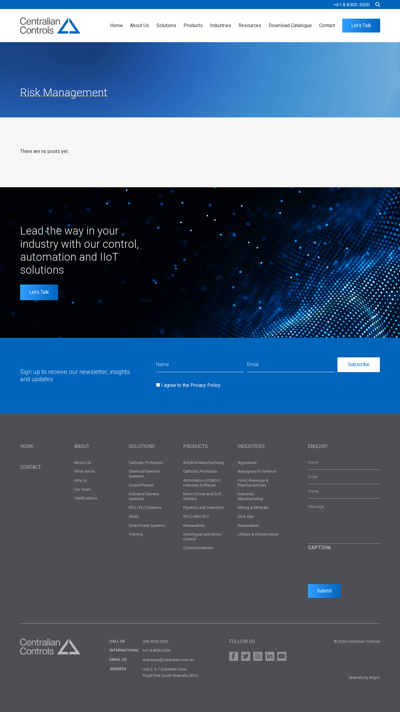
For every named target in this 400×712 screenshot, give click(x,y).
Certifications (85, 498)
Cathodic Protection (146, 462)
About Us (139, 25)
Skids (134, 516)
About (81, 446)
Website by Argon (364, 677)
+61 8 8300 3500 (352, 5)
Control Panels (141, 485)
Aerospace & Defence (257, 471)
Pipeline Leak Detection (203, 507)
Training (136, 534)
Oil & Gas (246, 516)
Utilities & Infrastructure (258, 534)
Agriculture (247, 462)
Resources (249, 25)
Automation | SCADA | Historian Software (202, 482)
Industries (220, 25)
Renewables (194, 525)
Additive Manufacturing (203, 462)
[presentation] (353, 565)
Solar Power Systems (147, 525)
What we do (84, 471)
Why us (80, 480)
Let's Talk (39, 292)
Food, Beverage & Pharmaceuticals (253, 482)
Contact (327, 25)
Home (116, 25)
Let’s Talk (361, 25)
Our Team (82, 489)
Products (193, 25)
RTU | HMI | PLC (196, 516)
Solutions (166, 25)
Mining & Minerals (253, 507)
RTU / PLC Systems (145, 507)
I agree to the (190, 385)
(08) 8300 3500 (155, 641)
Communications (198, 548)
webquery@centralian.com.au (168, 660)
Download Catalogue (290, 25)
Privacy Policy (205, 385)
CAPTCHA (319, 547)
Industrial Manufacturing (250, 496)
